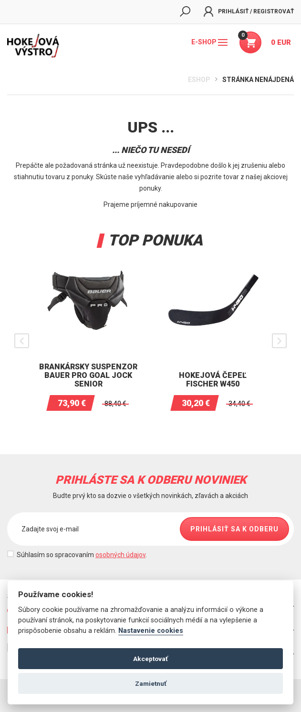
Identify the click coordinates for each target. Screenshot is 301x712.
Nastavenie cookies (150, 631)
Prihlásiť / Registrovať (249, 11)
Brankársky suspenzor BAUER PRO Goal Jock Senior (88, 375)
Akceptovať (150, 658)
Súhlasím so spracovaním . (82, 555)
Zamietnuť (150, 683)
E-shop (209, 42)
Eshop (199, 79)
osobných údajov (120, 555)
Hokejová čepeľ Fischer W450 (213, 379)
